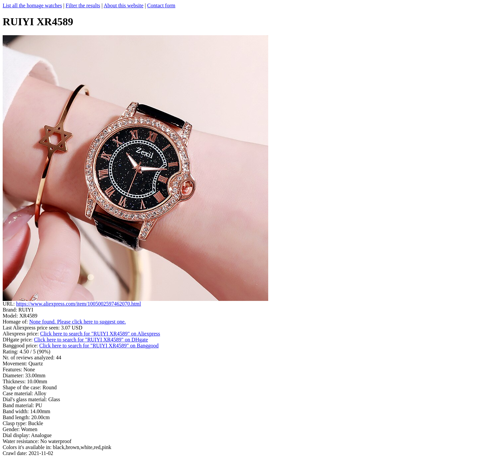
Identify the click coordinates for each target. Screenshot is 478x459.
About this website (123, 5)
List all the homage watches (32, 5)
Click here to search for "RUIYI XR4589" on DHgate (91, 339)
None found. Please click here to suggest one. (77, 321)
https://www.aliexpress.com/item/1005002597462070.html (78, 304)
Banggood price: (21, 345)
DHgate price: (18, 339)
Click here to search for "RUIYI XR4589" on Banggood (99, 345)
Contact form (161, 5)
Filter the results (83, 5)
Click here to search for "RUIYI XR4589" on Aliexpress (100, 333)
